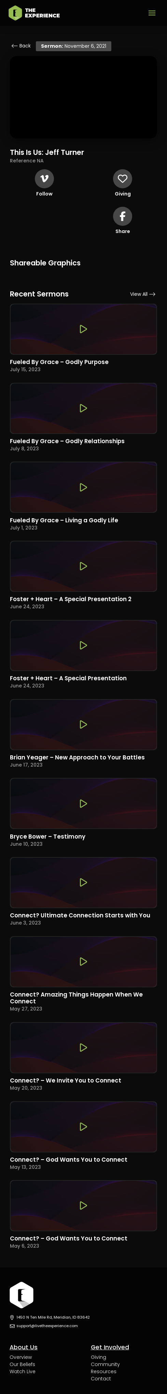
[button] (151, 12)
